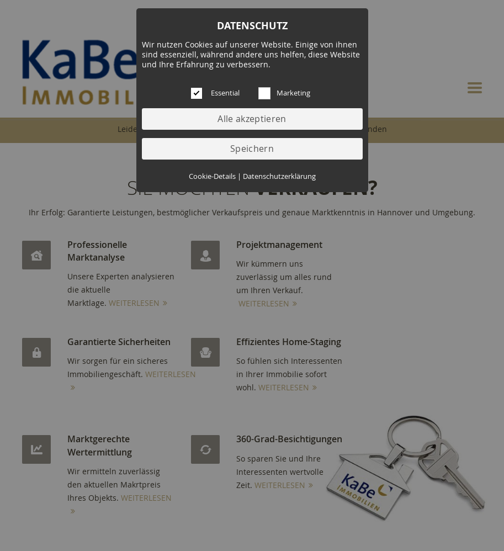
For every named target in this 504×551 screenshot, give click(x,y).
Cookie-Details (212, 176)
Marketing (293, 93)
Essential (225, 93)
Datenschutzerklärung (279, 176)
